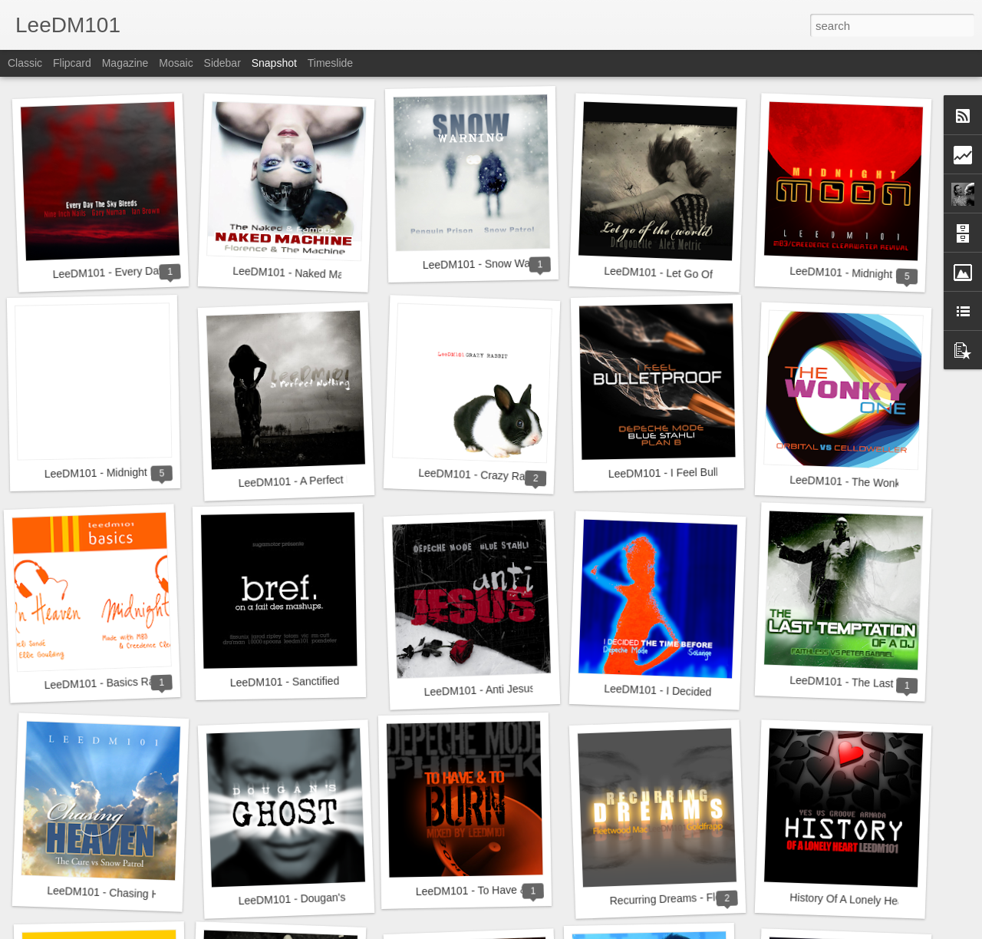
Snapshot (274, 63)
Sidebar (222, 63)
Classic (25, 63)
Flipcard (72, 63)
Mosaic (176, 63)
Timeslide (330, 63)
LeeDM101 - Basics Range (108, 682)
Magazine (125, 63)
